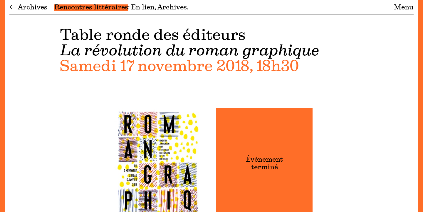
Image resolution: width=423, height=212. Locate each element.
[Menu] (2, 106)
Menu (404, 7)
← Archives (28, 7)
